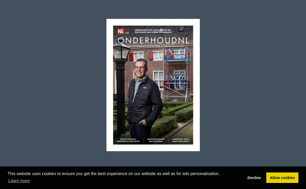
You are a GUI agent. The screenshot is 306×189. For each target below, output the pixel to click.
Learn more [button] (19, 180)
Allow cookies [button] (282, 178)
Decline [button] (254, 178)
